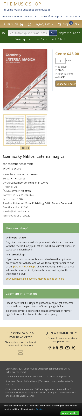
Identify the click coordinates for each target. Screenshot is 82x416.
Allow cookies (69, 413)
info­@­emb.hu (64, 376)
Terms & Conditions (27, 381)
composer (33, 39)
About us (10, 381)
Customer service (15, 376)
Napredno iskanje (69, 33)
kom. (68, 60)
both (63, 39)
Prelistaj (25, 147)
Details (39, 409)
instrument (49, 39)
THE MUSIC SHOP (22, 4)
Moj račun (44, 24)
